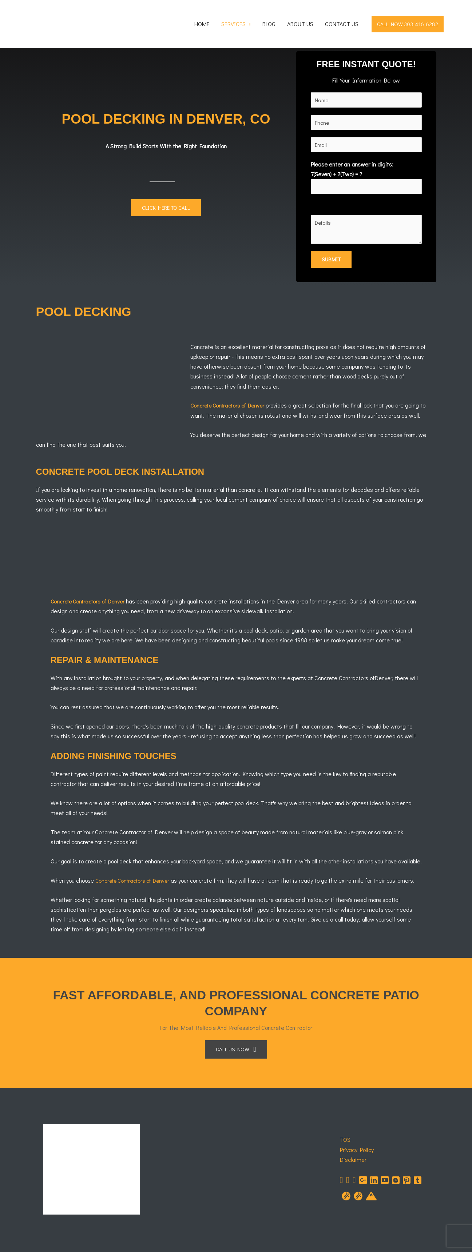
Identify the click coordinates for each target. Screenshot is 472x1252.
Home (202, 24)
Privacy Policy (357, 1151)
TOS (345, 1141)
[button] (408, 24)
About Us (300, 24)
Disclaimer (353, 1161)
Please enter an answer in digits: (366, 178)
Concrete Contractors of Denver (230, 406)
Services (233, 24)
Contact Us (341, 24)
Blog (268, 24)
